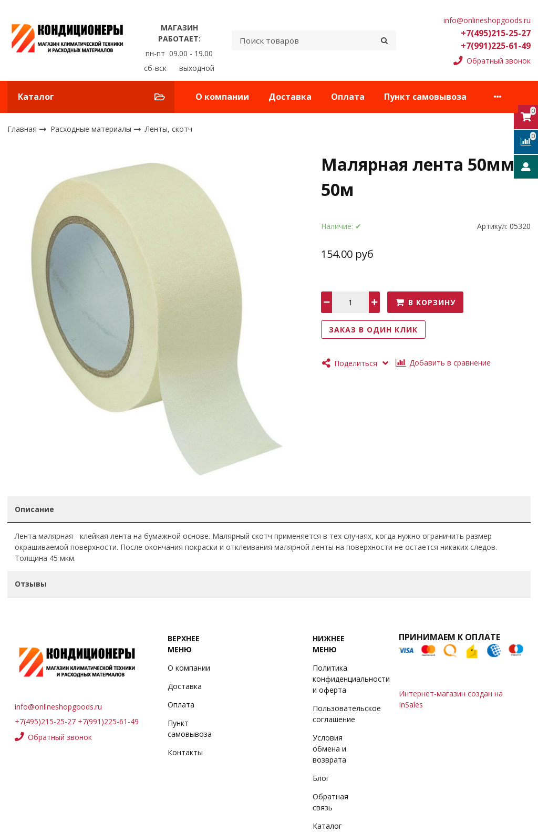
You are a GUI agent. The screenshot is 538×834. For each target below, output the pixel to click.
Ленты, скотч (168, 129)
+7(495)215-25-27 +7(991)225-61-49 (77, 721)
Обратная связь (330, 801)
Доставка (290, 96)
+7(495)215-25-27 (496, 33)
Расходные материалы (91, 128)
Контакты (185, 752)
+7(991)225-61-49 (496, 45)
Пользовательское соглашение (347, 713)
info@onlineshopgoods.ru (487, 20)
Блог (321, 778)
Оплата (348, 96)
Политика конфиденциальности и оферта (351, 679)
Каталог (327, 826)
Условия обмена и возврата (329, 749)
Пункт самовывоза (425, 96)
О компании (222, 96)
